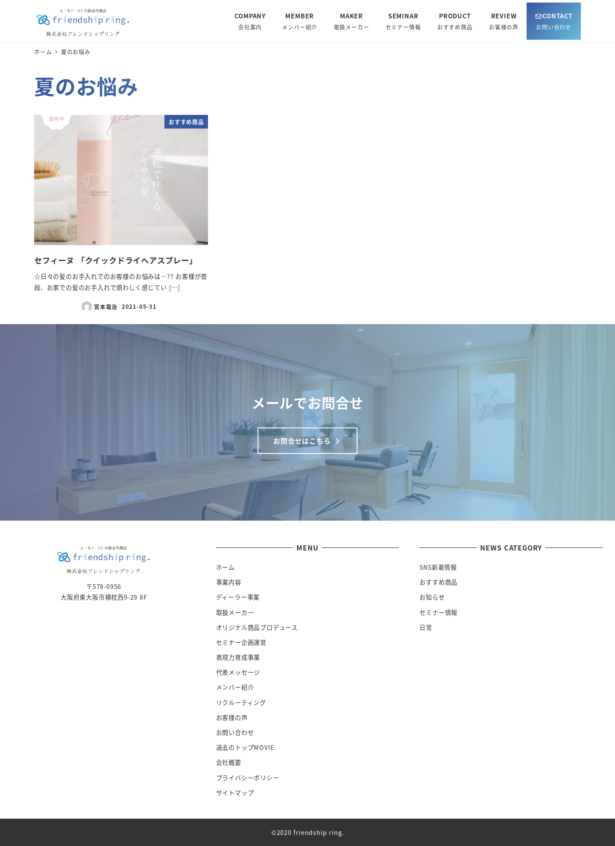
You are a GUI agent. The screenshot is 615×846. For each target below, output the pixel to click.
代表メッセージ (238, 672)
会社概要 (228, 762)
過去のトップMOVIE (245, 747)
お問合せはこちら (307, 441)
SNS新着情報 (438, 567)
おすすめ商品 (438, 582)
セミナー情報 (438, 612)
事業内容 (228, 582)
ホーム (225, 567)
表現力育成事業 (238, 657)
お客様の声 (232, 717)
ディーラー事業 (238, 597)
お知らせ (432, 597)
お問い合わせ (235, 732)
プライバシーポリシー (247, 777)
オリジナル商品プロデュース (257, 627)
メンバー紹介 (235, 687)
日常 (425, 627)
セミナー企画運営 (241, 642)
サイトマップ (235, 792)
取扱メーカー (235, 612)
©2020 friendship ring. (307, 832)
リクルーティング (241, 702)
